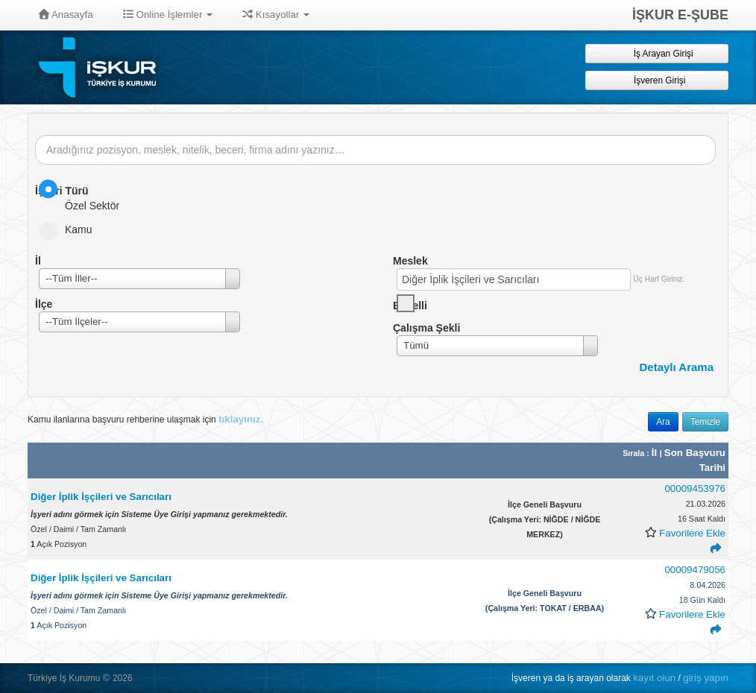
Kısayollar (275, 14)
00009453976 (694, 488)
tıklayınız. (240, 419)
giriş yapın (705, 677)
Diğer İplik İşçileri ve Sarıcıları (101, 496)
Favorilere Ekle (692, 533)
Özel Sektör (84, 196)
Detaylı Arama (677, 367)
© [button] (106, 677)
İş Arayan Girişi (656, 53)
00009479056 (694, 569)
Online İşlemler (168, 14)
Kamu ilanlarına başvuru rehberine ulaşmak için (145, 419)
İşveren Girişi (657, 80)
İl (656, 452)
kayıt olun (654, 677)
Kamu (70, 229)
